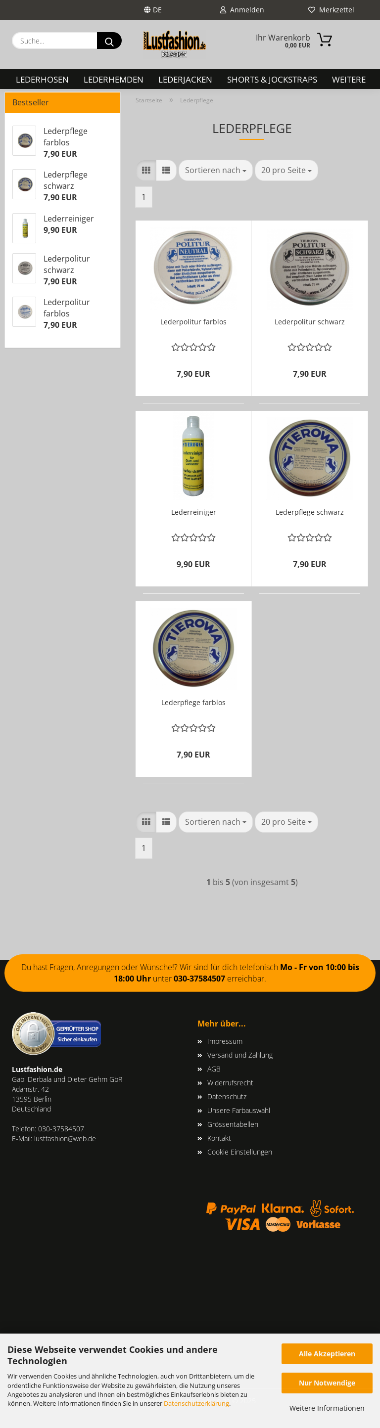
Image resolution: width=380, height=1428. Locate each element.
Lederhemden (113, 79)
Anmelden (242, 9)
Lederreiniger (193, 512)
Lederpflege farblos (193, 702)
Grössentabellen (232, 1124)
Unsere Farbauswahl (238, 1110)
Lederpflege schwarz (310, 512)
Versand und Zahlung (240, 1055)
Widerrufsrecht (230, 1082)
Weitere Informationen (327, 1408)
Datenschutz (226, 1096)
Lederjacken (185, 79)
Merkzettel (331, 9)
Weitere (349, 79)
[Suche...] (109, 40)
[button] (146, 170)
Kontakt (219, 1138)
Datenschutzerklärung (196, 1403)
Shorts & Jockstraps (272, 79)
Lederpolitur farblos (193, 321)
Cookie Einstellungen (239, 1152)
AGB (214, 1068)
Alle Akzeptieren (327, 1353)
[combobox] (216, 170)
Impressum (224, 1041)
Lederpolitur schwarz (310, 321)
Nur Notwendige (327, 1382)
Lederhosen (42, 79)
